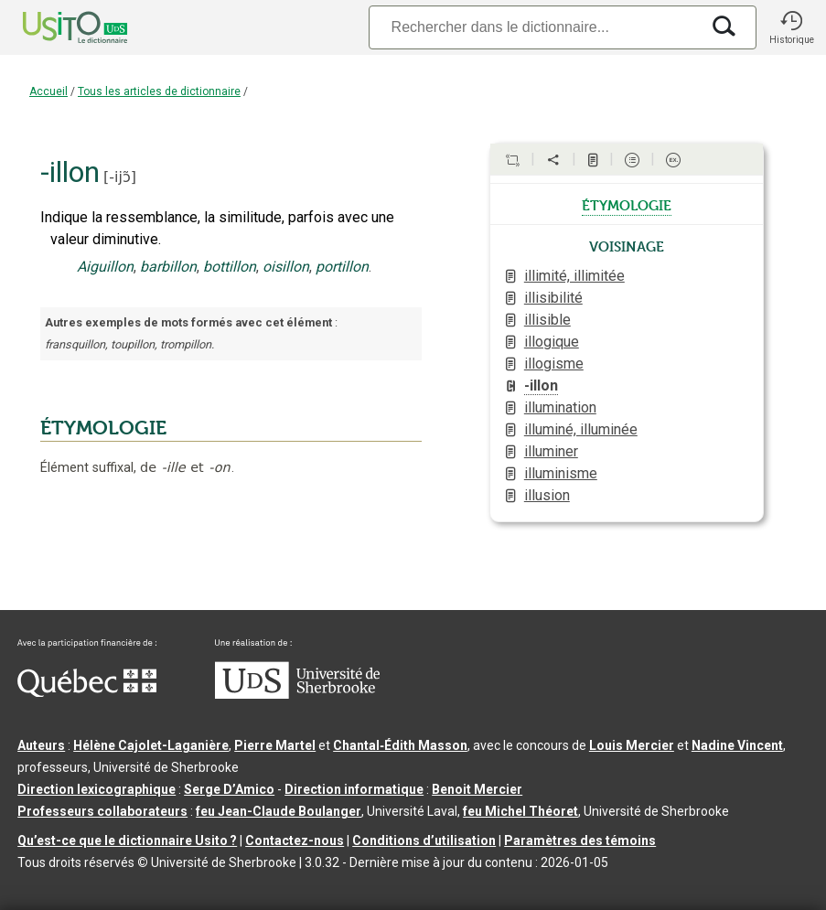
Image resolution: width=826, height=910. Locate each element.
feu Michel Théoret (520, 811)
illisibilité (553, 297)
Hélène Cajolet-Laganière (151, 745)
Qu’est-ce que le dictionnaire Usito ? (127, 840)
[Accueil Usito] (55, 27)
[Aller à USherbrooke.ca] (297, 694)
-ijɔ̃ (119, 177)
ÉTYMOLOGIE (103, 428)
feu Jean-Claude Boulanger (278, 811)
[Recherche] (534, 27)
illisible (547, 319)
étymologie (626, 204)
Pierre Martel (275, 745)
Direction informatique (354, 789)
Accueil (48, 91)
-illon (541, 385)
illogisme (554, 363)
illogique (551, 341)
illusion (547, 495)
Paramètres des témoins (580, 840)
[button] (791, 27)
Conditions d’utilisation (424, 840)
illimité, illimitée (574, 275)
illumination (560, 407)
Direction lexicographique (96, 789)
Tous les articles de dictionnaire (159, 91)
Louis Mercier (631, 745)
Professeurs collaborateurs (102, 811)
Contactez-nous (294, 840)
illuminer (551, 451)
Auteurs (41, 745)
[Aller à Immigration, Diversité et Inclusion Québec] (86, 692)
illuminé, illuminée (581, 429)
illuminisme (560, 473)
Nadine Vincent (737, 745)
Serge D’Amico (229, 789)
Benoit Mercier (477, 789)
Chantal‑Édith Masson (400, 745)
